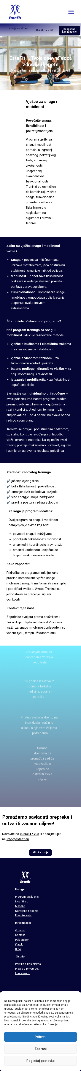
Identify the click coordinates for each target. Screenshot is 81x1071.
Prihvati (40, 1037)
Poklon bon (22, 939)
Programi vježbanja (27, 896)
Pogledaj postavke (40, 1061)
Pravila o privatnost (27, 968)
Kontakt (20, 935)
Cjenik (19, 944)
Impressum (22, 973)
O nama (20, 930)
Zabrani (41, 1049)
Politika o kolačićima (28, 964)
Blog (18, 949)
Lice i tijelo (21, 901)
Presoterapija (23, 915)
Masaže (20, 906)
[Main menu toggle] (71, 11)
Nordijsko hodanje (26, 910)
